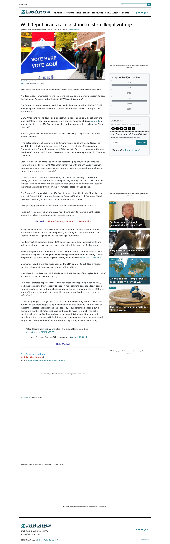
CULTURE (70, 13)
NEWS (78, 13)
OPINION (86, 13)
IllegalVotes (24, 81)
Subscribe (141, 142)
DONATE (125, 13)
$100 (129, 93)
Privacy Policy (43, 540)
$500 (129, 98)
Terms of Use (54, 540)
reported (94, 121)
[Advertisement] (63, 368)
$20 (129, 82)
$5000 (129, 109)
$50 (129, 88)
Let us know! (132, 150)
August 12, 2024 (79, 337)
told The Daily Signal (91, 257)
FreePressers (35, 12)
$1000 (129, 104)
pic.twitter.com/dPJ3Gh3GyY (40, 332)
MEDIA (108, 13)
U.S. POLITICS (58, 13)
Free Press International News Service (46, 360)
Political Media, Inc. (145, 539)
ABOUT (115, 13)
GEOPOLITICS (97, 13)
